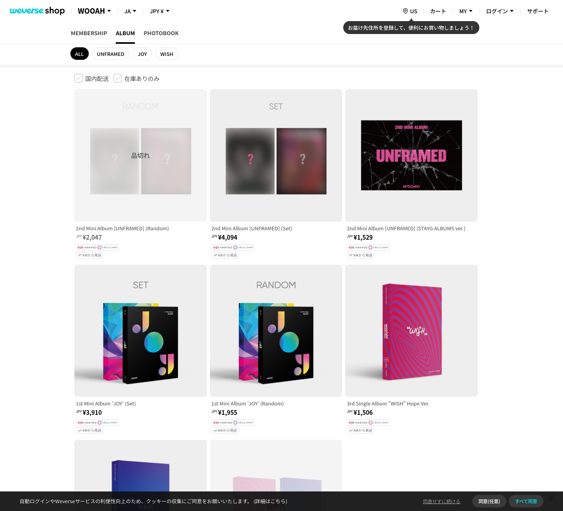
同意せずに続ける (442, 501)
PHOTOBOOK (161, 33)
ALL (79, 53)
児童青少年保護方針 (177, 388)
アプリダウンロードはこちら (456, 460)
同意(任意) (489, 501)
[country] (410, 11)
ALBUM (125, 33)
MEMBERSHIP (89, 33)
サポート (538, 11)
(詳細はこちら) (269, 501)
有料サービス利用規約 (122, 388)
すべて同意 (526, 501)
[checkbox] (91, 78)
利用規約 (80, 388)
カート (438, 11)
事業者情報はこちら (427, 414)
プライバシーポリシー (231, 388)
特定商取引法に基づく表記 (293, 388)
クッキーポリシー (350, 388)
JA (127, 11)
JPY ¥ (156, 11)
